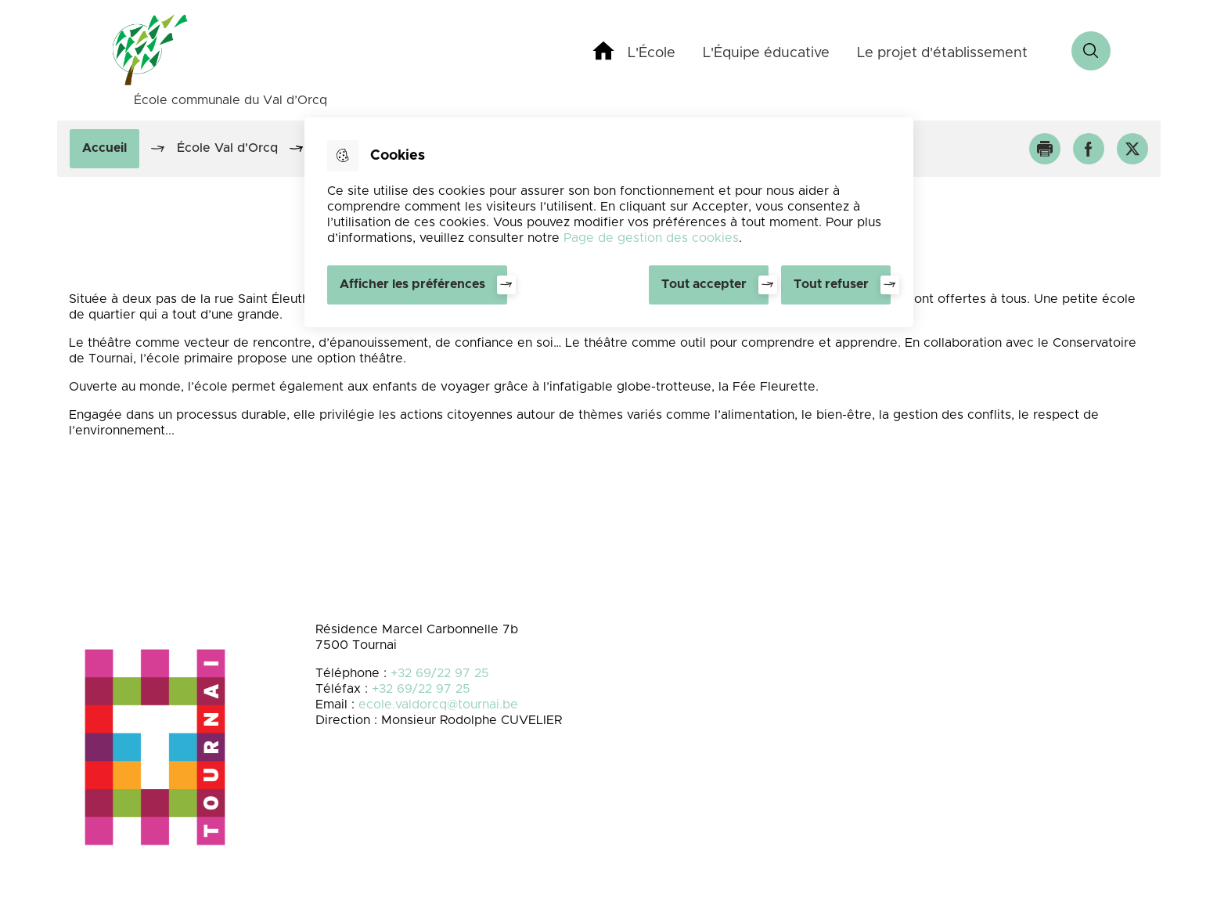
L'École (651, 53)
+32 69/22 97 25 (440, 673)
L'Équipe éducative (766, 53)
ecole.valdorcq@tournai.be (438, 704)
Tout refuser (831, 284)
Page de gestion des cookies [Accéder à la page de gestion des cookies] (651, 238)
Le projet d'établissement (942, 53)
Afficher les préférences (412, 284)
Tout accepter (704, 284)
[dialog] (608, 222)
